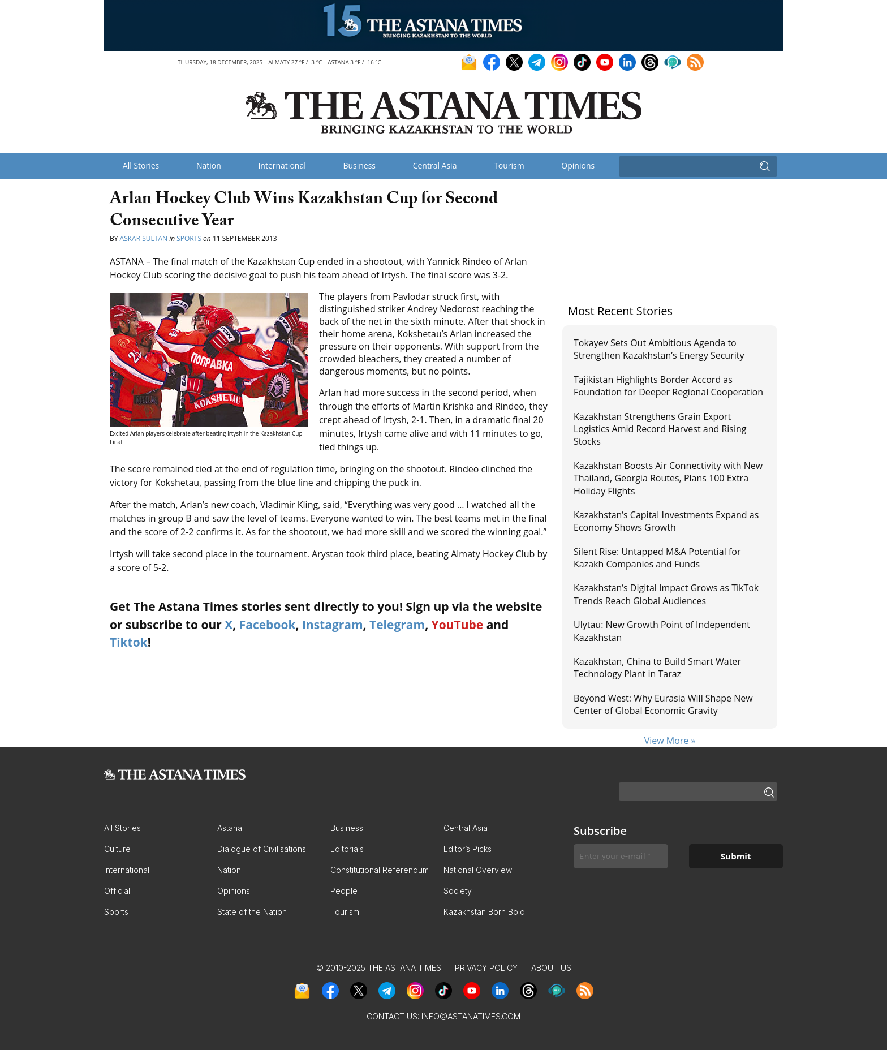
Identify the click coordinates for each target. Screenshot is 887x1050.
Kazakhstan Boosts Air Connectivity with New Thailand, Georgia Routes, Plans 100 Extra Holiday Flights (668, 478)
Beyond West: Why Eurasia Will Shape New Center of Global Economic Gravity (663, 704)
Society (458, 891)
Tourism (509, 165)
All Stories (141, 165)
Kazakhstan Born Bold (484, 911)
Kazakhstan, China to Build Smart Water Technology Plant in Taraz (657, 667)
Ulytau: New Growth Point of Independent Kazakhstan (662, 630)
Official (117, 891)
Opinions (578, 165)
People (344, 891)
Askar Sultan (143, 238)
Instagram (332, 624)
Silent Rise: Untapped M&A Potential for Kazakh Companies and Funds (657, 557)
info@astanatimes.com (470, 1016)
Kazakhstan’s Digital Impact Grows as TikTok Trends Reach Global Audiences (666, 594)
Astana (229, 828)
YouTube (458, 624)
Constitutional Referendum (379, 870)
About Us (551, 967)
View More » (670, 740)
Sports (188, 238)
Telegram (397, 624)
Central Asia (435, 165)
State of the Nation (252, 911)
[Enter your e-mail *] (621, 856)
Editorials (347, 849)
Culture (117, 849)
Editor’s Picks (468, 849)
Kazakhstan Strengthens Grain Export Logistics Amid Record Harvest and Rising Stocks (660, 429)
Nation (208, 165)
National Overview (478, 870)
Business (359, 165)
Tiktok (129, 642)
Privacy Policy (486, 967)
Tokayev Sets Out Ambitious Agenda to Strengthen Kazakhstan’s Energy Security (659, 349)
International (281, 165)
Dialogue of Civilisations (261, 849)
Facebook (267, 624)
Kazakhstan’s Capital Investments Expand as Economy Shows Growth (666, 521)
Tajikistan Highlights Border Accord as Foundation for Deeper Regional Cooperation (668, 385)
